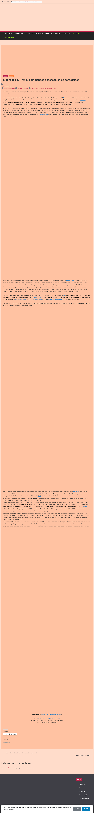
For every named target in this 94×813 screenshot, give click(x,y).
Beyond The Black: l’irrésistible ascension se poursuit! (21, 753)
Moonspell (39, 88)
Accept (86, 808)
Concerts (11, 76)
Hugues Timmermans (9, 88)
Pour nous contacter (84, 798)
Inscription (82, 784)
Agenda (38, 33)
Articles (8, 33)
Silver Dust (53, 88)
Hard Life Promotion (55, 714)
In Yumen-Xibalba (37, 299)
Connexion (76, 33)
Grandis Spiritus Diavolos (55, 299)
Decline (77, 808)
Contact (66, 33)
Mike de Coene (45, 714)
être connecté (12, 768)
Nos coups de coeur (52, 33)
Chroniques (19, 33)
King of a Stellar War (20, 299)
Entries (82, 791)
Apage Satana (37, 297)
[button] (12, 33)
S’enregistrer (9, 37)
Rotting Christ (46, 88)
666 (64, 295)
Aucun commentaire (21, 88)
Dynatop (30, 33)
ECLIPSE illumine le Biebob (84, 755)
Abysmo (85, 506)
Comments (83, 795)
